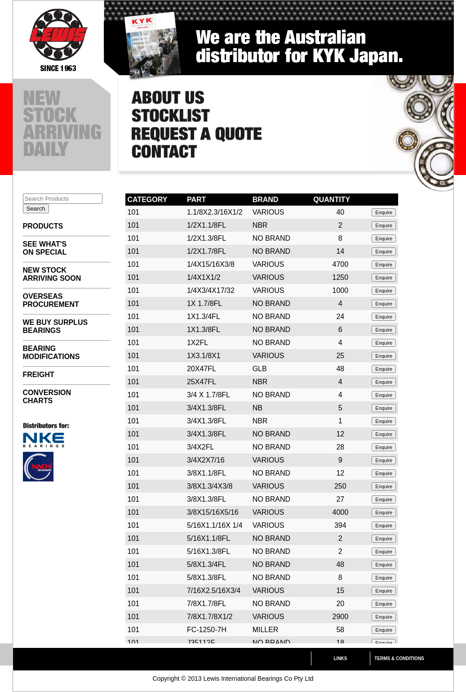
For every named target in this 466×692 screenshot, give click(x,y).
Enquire (383, 212)
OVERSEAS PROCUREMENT (51, 300)
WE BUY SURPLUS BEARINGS (55, 326)
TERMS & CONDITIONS (399, 658)
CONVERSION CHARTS (47, 396)
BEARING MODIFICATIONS (51, 352)
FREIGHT (38, 374)
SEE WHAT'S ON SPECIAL (45, 248)
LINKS (340, 658)
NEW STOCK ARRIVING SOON (52, 274)
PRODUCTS (43, 226)
